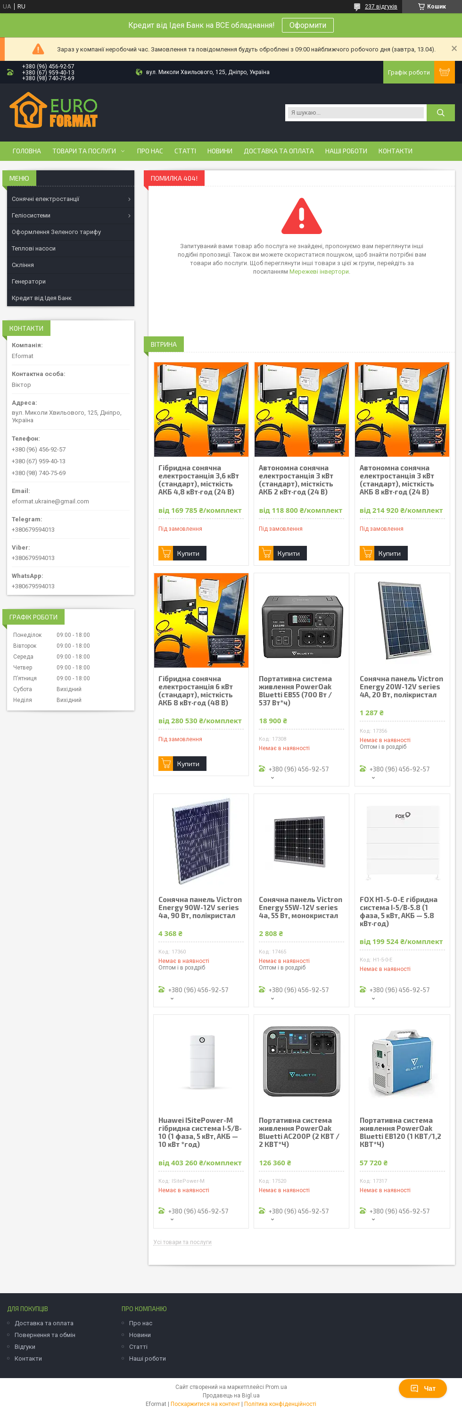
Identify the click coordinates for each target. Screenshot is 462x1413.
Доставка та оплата (279, 151)
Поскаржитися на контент (205, 1404)
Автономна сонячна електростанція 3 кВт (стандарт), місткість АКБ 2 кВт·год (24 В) (296, 480)
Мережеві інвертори (319, 271)
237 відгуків (381, 6)
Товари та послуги (84, 151)
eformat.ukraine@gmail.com (50, 501)
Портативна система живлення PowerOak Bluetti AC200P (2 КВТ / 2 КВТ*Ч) (299, 1132)
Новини (219, 151)
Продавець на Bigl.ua (231, 1395)
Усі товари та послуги (182, 1242)
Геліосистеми (31, 215)
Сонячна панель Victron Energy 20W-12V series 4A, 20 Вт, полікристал (401, 687)
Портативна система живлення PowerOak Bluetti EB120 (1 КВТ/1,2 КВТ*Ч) (400, 1132)
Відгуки (25, 1346)
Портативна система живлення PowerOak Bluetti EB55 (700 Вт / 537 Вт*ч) (295, 691)
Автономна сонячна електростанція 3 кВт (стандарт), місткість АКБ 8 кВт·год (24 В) (397, 480)
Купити (188, 553)
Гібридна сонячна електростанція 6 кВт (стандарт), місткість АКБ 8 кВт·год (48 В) (195, 691)
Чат (423, 1388)
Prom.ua (276, 1387)
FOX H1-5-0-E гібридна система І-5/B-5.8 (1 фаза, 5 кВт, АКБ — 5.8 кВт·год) (398, 911)
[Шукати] (441, 112)
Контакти (395, 151)
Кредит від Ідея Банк (42, 297)
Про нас (150, 151)
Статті (185, 151)
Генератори (29, 281)
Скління (23, 264)
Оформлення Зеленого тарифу (56, 231)
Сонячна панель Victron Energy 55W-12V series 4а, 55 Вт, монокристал (300, 907)
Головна (27, 151)
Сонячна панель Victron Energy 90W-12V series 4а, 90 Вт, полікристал (200, 907)
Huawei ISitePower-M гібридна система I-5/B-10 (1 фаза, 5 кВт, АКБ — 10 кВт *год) (200, 1132)
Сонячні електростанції (45, 198)
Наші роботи (346, 151)
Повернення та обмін (45, 1334)
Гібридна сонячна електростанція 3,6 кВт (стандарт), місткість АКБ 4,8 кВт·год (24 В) (198, 480)
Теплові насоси (34, 248)
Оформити (307, 25)
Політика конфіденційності (280, 1404)
